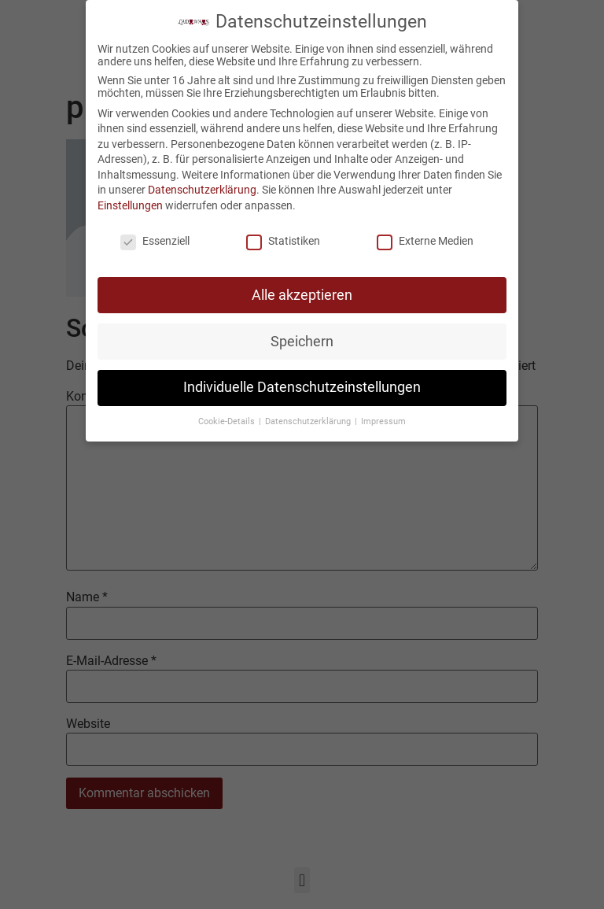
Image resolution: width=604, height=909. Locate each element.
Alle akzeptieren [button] (302, 290)
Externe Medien (425, 236)
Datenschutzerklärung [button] (309, 417)
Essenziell (155, 236)
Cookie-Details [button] (227, 417)
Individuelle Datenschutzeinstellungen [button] (302, 383)
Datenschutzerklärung (202, 185)
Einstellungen (130, 200)
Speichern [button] (302, 337)
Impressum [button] (383, 417)
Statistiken (283, 236)
